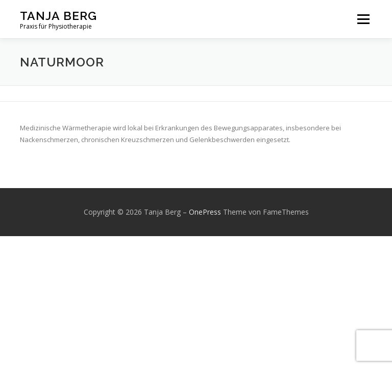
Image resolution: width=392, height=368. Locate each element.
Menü (363, 19)
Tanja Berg (58, 15)
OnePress (205, 212)
